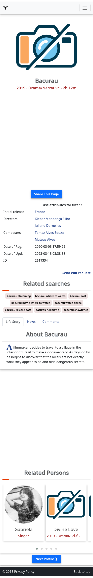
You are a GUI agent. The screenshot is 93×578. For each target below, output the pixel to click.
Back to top (82, 571)
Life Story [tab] (13, 321)
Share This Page (46, 194)
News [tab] (31, 321)
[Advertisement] (46, 140)
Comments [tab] (50, 321)
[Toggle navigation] (85, 8)
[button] (36, 549)
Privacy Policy (24, 571)
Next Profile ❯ (46, 559)
